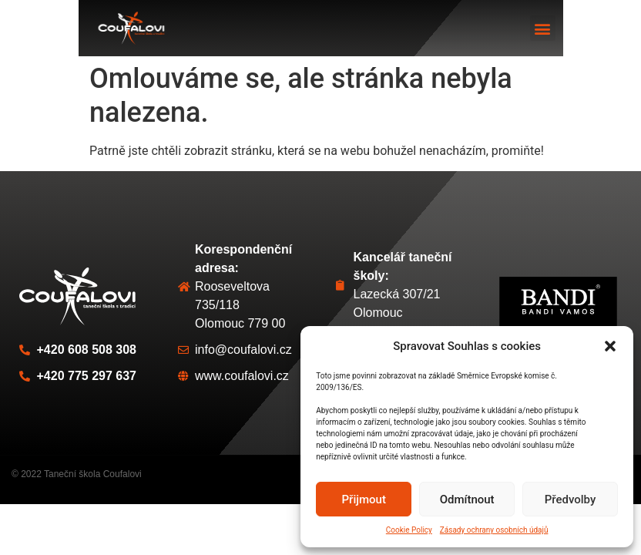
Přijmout (364, 499)
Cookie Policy (409, 530)
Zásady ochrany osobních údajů (494, 530)
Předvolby (570, 499)
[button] (610, 346)
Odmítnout (467, 499)
